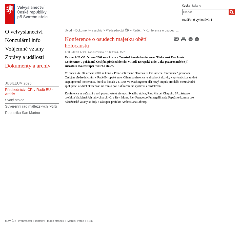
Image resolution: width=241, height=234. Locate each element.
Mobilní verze (75, 220)
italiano (196, 5)
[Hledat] (232, 12)
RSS (90, 220)
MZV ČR (10, 220)
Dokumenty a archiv (88, 30)
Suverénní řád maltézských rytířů (31, 106)
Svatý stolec (14, 100)
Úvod (68, 30)
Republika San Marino (22, 113)
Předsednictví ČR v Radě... (124, 30)
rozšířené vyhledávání (197, 19)
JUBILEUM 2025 (18, 83)
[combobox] (205, 12)
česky (186, 5)
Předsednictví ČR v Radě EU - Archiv (29, 92)
